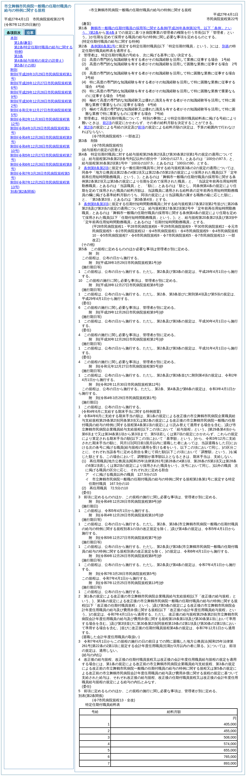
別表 (225, 46)
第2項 (88, 127)
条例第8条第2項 (96, 168)
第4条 (110, 32)
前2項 (107, 123)
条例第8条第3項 (96, 204)
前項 (141, 127)
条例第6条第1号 (103, 46)
